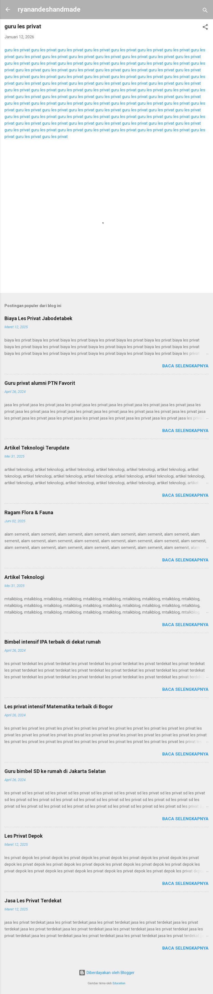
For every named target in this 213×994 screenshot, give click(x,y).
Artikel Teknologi (24, 577)
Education (119, 983)
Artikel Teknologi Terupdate (36, 448)
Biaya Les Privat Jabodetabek (38, 318)
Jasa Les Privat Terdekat (33, 900)
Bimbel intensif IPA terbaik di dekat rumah (52, 642)
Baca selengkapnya (185, 365)
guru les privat (17, 49)
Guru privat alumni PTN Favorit (39, 383)
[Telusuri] (205, 11)
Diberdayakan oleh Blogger (107, 972)
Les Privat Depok (23, 836)
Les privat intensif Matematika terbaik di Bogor (58, 706)
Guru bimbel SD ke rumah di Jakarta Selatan (55, 771)
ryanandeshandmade (49, 9)
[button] (205, 28)
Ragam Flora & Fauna (28, 512)
